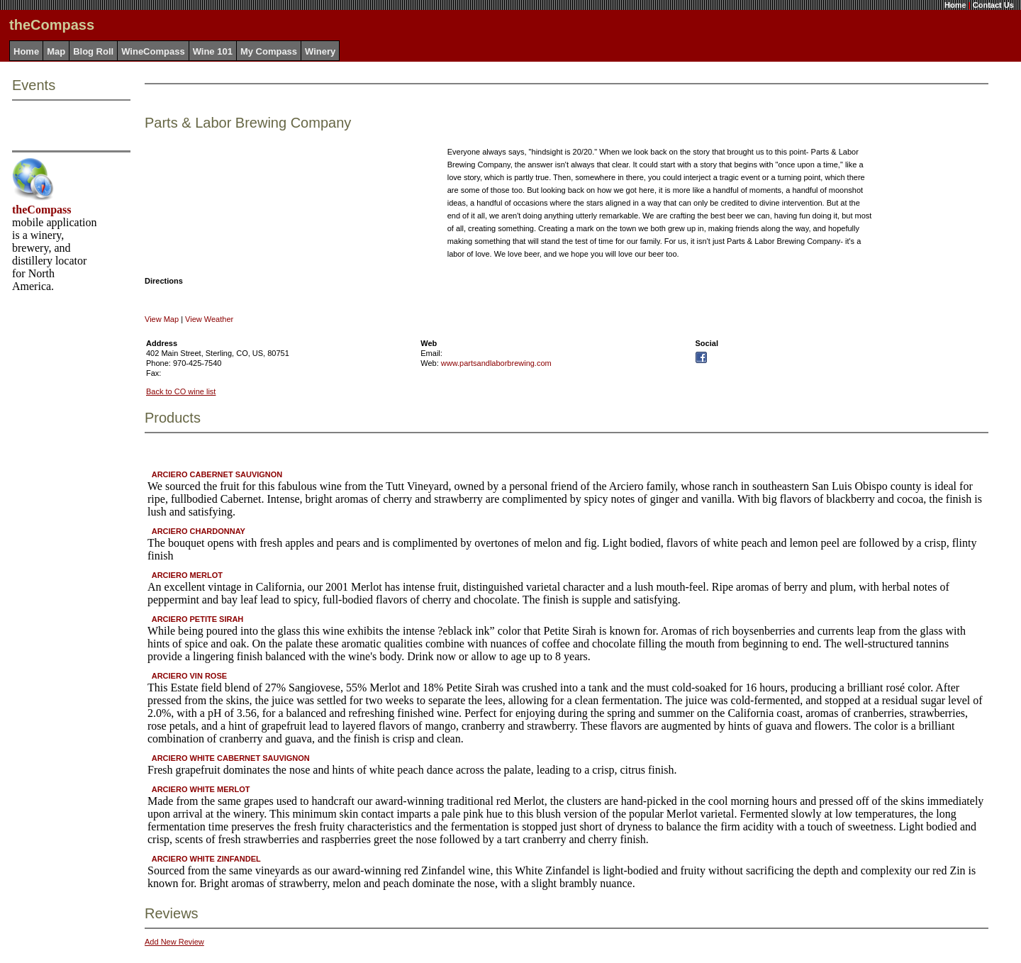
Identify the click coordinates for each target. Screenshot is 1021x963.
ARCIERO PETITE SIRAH (198, 619)
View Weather (209, 319)
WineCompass (152, 51)
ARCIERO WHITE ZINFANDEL (206, 859)
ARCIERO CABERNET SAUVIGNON (217, 474)
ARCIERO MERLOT (187, 575)
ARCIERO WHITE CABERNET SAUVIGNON (231, 758)
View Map (162, 319)
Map (56, 51)
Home (955, 5)
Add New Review (174, 941)
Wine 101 (213, 51)
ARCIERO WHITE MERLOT (201, 789)
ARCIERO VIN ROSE (189, 676)
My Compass (268, 51)
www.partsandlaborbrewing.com (496, 363)
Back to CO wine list (181, 391)
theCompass (42, 210)
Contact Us (993, 5)
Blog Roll (93, 51)
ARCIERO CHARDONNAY (198, 531)
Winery (320, 51)
